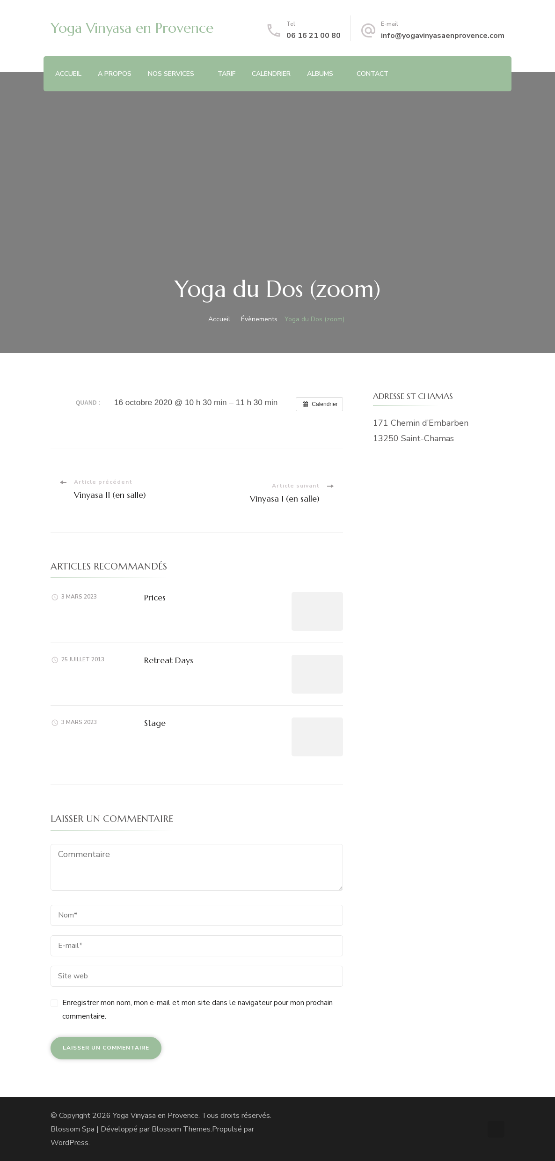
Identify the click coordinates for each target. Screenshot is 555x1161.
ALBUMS (320, 73)
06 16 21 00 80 (313, 35)
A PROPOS (114, 73)
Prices (155, 597)
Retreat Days (168, 660)
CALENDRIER (271, 73)
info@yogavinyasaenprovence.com (442, 35)
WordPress (69, 1143)
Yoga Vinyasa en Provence (132, 28)
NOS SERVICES (171, 73)
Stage (155, 722)
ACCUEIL (68, 73)
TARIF (226, 73)
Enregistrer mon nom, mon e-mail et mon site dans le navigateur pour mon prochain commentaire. (197, 1009)
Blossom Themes (181, 1129)
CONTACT (372, 73)
